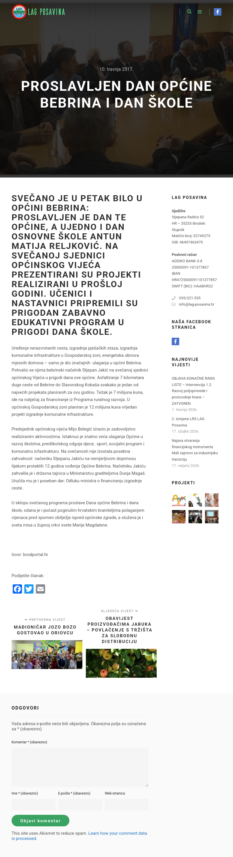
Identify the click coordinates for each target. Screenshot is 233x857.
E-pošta (74, 793)
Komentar (29, 742)
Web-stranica (115, 793)
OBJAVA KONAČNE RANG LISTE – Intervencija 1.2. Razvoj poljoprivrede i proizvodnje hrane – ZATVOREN (193, 391)
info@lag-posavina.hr (193, 304)
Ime (25, 793)
